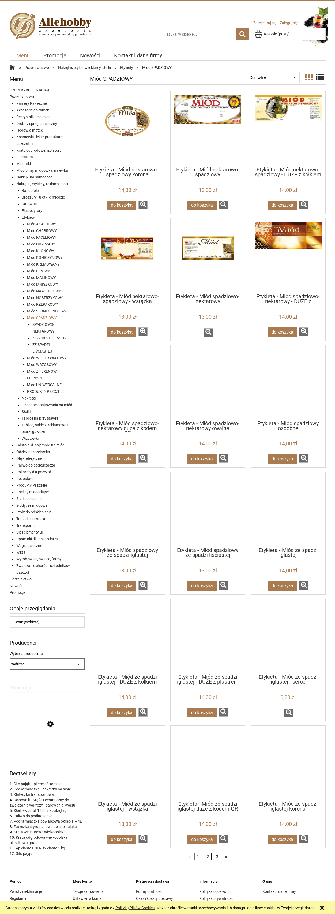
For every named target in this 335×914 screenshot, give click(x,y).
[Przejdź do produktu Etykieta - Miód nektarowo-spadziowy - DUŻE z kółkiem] (288, 128)
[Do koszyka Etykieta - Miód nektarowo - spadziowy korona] (122, 205)
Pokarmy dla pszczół (33, 472)
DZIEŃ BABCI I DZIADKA (30, 90)
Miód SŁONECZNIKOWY (47, 311)
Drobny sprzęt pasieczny (36, 123)
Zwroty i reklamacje (26, 891)
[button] (143, 205)
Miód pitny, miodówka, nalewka (42, 170)
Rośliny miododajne (32, 492)
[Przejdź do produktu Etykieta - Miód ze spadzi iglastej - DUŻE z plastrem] (207, 636)
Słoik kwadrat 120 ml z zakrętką (40, 810)
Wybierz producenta (26, 653)
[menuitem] (23, 55)
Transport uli (26, 525)
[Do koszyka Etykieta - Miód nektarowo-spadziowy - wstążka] (122, 332)
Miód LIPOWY (38, 271)
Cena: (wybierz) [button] (26, 622)
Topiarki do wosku (31, 519)
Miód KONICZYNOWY (44, 257)
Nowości (17, 586)
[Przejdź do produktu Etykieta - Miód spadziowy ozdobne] (288, 382)
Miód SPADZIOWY (42, 318)
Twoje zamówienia (88, 891)
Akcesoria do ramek (32, 110)
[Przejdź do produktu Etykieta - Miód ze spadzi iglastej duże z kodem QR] (207, 762)
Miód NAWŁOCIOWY (44, 291)
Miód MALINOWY (41, 277)
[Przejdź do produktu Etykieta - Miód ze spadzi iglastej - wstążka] (127, 762)
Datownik (29, 204)
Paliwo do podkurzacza (35, 465)
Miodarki (23, 164)
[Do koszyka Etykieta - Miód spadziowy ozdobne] (282, 459)
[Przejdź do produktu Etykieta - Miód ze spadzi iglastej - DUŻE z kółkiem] (127, 636)
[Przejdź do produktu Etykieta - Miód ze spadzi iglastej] (288, 509)
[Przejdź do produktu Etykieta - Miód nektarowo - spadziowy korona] (127, 128)
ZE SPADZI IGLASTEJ (49, 338)
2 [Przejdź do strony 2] (207, 856)
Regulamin (18, 898)
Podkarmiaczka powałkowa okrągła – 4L (48, 821)
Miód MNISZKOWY (42, 284)
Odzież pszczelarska (33, 452)
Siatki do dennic (29, 499)
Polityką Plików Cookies (135, 908)
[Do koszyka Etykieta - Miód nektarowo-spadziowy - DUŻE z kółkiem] (282, 205)
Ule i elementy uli (29, 532)
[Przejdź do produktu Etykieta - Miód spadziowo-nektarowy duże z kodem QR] (127, 382)
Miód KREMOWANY (43, 264)
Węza (20, 552)
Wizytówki (30, 438)
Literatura (24, 157)
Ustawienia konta (87, 898)
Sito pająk (24, 853)
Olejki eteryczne (29, 458)
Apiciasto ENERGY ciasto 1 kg (40, 848)
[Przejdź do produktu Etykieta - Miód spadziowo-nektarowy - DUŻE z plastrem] (288, 255)
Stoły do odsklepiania (34, 512)
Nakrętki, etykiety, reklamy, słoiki (42, 184)
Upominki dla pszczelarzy (37, 539)
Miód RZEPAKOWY (42, 304)
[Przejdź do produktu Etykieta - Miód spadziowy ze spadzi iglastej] (127, 509)
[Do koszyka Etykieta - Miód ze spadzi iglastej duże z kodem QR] (202, 839)
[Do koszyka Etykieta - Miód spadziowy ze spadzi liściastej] (202, 586)
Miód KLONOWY (40, 251)
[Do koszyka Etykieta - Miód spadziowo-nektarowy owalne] (202, 459)
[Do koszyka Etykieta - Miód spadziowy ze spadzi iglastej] (122, 586)
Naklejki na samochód (34, 177)
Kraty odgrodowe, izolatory (38, 150)
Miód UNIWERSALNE (44, 385)
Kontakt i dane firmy (279, 891)
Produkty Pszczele (31, 485)
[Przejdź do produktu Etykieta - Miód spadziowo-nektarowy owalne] (207, 382)
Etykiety (28, 217)
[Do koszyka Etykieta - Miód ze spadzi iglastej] (282, 586)
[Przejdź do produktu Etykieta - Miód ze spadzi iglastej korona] (288, 762)
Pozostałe (24, 478)
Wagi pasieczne (29, 545)
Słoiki (26, 411)
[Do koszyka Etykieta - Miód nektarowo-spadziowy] (202, 205)
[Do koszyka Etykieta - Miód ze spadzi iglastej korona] (282, 839)
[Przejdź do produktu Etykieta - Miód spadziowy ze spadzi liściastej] (207, 509)
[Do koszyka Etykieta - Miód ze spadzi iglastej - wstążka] (122, 839)
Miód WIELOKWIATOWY (46, 358)
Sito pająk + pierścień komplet (38, 784)
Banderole (30, 190)
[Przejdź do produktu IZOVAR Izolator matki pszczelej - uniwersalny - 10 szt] (47, 748)
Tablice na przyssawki (40, 418)
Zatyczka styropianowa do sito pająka (45, 827)
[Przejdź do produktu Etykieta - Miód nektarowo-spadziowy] (207, 128)
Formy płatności (149, 891)
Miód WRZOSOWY (42, 365)
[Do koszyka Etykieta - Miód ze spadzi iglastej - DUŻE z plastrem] (202, 712)
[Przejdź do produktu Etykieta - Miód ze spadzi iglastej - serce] (288, 636)
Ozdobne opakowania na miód (47, 405)
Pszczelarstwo (22, 97)
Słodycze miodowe (31, 505)
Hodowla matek (29, 130)
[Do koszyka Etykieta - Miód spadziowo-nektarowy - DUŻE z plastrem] (282, 332)
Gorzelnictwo (21, 579)
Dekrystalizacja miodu (34, 117)
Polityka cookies (212, 891)
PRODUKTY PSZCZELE (46, 391)
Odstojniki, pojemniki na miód (40, 445)
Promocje (17, 592)
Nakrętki (29, 398)
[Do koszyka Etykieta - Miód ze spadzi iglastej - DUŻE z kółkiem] (122, 712)
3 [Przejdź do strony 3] (217, 856)
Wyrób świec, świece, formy (39, 559)
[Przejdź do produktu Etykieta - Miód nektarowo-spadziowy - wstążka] (127, 255)
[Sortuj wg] (273, 77)
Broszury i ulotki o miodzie (43, 197)
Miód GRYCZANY (41, 244)
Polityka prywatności (216, 898)
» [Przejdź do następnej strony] (226, 856)
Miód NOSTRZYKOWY (45, 298)
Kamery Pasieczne (31, 103)
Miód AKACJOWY (41, 224)
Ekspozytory (32, 210)
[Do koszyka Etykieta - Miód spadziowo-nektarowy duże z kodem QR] (122, 459)
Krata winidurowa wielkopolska (40, 832)
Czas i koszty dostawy (154, 898)
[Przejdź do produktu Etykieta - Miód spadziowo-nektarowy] (207, 255)
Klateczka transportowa (34, 794)
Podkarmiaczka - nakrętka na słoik (42, 789)
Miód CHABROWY (42, 231)
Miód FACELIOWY (41, 237)
